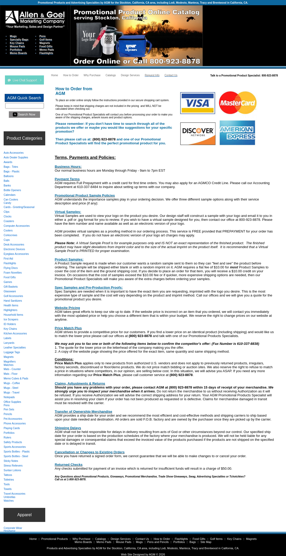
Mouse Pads (123, 542)
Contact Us (142, 538)
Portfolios (179, 542)
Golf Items (216, 538)
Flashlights (181, 538)
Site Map (205, 542)
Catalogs (100, 538)
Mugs (139, 542)
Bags (193, 542)
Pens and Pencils (158, 542)
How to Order (162, 538)
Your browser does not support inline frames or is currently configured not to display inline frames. (244, 35)
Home (33, 538)
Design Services (121, 538)
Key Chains (234, 538)
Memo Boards (83, 542)
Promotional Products (54, 538)
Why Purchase (81, 538)
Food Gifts (199, 538)
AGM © (153, 554)
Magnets (251, 538)
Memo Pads (103, 542)
